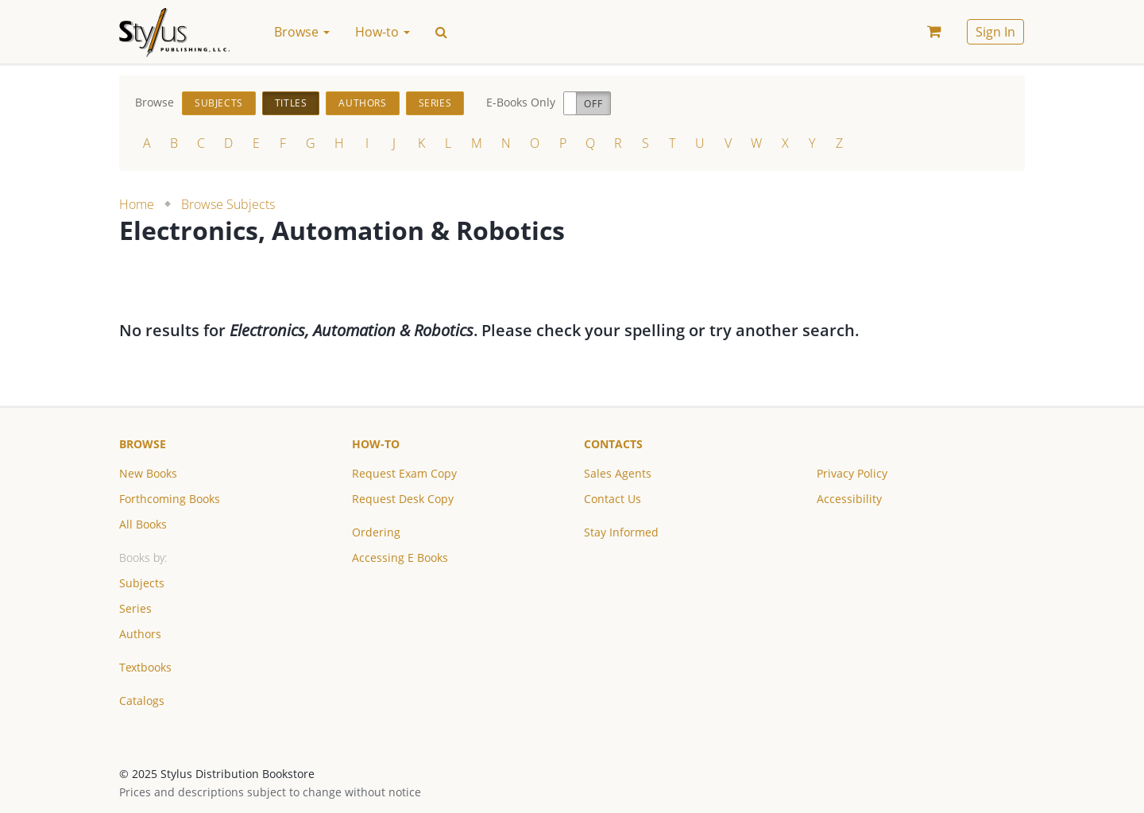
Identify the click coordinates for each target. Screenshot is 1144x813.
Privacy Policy (852, 473)
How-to (376, 443)
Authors (362, 103)
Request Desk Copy (403, 498)
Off (593, 103)
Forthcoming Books (169, 498)
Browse (142, 443)
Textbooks (145, 667)
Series (435, 103)
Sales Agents (617, 473)
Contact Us (612, 498)
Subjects (219, 103)
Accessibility (849, 498)
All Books (143, 524)
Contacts (613, 443)
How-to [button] (382, 32)
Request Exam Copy (404, 473)
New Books (148, 473)
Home (136, 204)
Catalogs (141, 700)
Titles (291, 103)
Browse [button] (302, 32)
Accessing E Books (400, 557)
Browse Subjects (228, 204)
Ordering (376, 532)
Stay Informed (621, 532)
